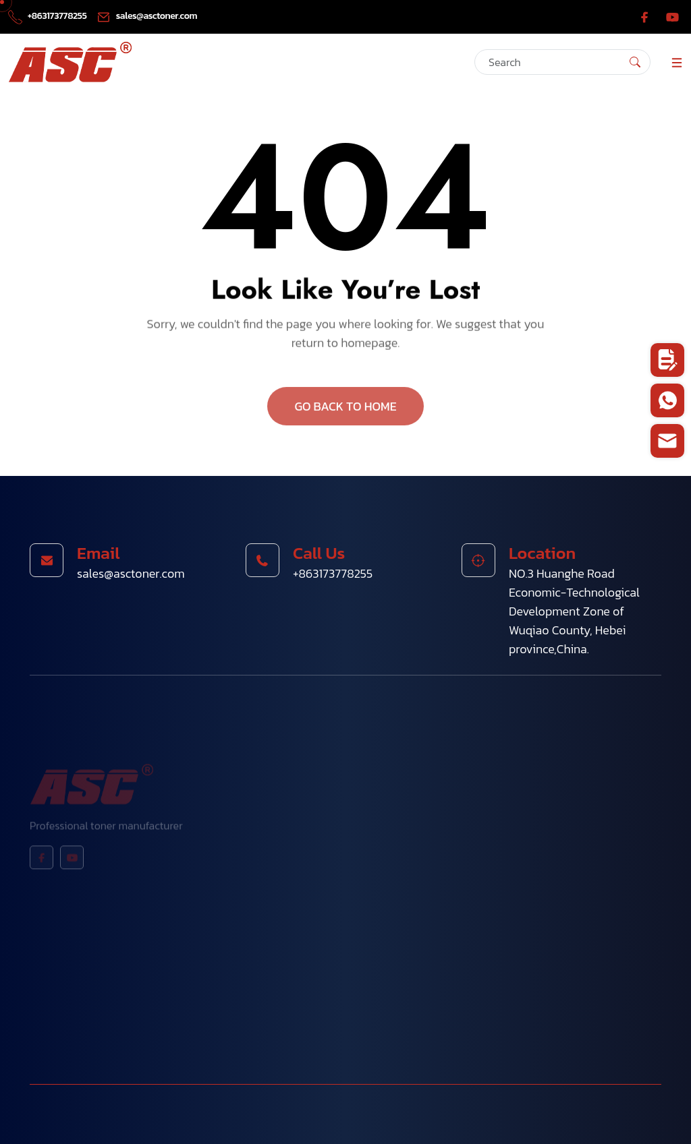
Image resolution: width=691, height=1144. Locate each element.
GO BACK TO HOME (345, 409)
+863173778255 (48, 16)
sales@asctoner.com (146, 16)
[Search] (562, 62)
